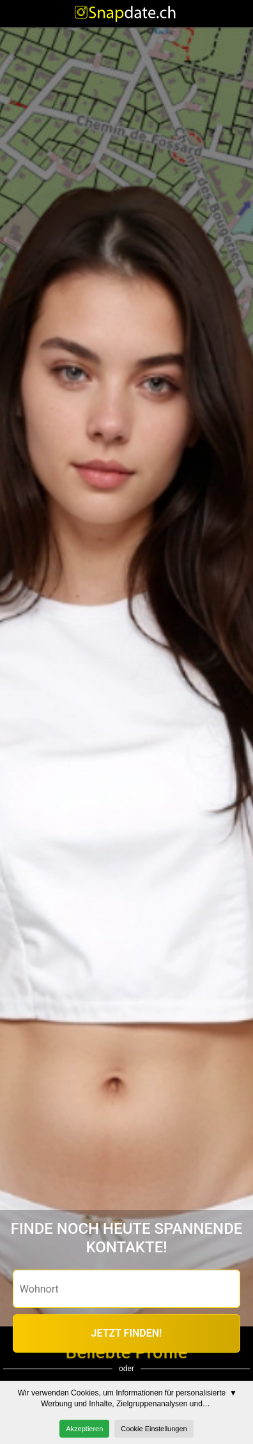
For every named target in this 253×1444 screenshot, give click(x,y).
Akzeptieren (84, 1428)
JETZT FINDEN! (126, 1333)
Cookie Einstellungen (154, 1428)
